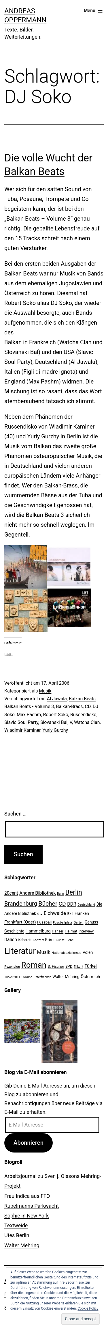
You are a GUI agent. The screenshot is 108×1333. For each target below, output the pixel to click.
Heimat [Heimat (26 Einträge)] (71, 931)
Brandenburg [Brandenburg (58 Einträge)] (20, 903)
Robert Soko (55, 714)
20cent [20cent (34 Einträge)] (11, 893)
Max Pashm (29, 714)
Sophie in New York (26, 1216)
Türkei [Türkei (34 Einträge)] (90, 966)
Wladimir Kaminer (22, 730)
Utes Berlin (16, 1235)
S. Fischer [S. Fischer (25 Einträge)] (56, 966)
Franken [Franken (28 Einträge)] (82, 913)
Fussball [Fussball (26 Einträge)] (44, 922)
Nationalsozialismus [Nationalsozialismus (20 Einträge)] (66, 953)
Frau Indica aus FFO (27, 1196)
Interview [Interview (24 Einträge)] (86, 931)
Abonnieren (28, 1142)
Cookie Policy (88, 1308)
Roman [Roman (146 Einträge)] (33, 965)
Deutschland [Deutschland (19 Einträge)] (86, 904)
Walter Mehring (21, 1245)
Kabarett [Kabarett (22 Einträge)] (24, 940)
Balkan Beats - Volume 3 (29, 706)
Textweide (16, 1225)
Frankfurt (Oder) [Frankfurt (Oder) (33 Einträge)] (20, 922)
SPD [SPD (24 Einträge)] (68, 966)
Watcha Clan (87, 722)
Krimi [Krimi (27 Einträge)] (49, 939)
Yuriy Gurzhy (55, 730)
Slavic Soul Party (21, 722)
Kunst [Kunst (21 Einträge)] (60, 940)
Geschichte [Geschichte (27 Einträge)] (14, 931)
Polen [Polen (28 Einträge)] (88, 952)
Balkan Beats (82, 698)
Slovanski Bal (53, 722)
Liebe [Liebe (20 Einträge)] (69, 940)
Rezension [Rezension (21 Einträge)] (12, 967)
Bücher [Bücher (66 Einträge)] (47, 903)
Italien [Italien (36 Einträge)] (10, 939)
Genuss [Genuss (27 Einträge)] (91, 922)
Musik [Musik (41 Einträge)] (43, 952)
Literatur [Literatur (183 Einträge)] (20, 951)
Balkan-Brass (69, 706)
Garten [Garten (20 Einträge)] (78, 922)
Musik (45, 691)
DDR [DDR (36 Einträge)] (71, 904)
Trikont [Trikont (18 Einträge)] (78, 967)
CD (88, 706)
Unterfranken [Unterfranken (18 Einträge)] (42, 977)
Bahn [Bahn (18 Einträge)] (60, 894)
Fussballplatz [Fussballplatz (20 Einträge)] (62, 922)
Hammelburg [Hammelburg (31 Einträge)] (38, 931)
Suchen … (15, 814)
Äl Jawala (57, 698)
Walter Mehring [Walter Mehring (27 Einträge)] (65, 976)
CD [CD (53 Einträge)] (62, 903)
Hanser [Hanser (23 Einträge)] (57, 931)
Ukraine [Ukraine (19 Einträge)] (27, 977)
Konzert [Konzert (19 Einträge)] (38, 940)
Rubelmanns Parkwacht (31, 1206)
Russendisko (83, 714)
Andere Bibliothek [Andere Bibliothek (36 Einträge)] (37, 893)
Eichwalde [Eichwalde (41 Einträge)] (55, 913)
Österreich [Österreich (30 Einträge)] (90, 976)
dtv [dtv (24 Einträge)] (39, 913)
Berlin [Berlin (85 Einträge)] (73, 892)
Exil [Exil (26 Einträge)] (70, 913)
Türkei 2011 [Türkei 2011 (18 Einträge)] (12, 977)
